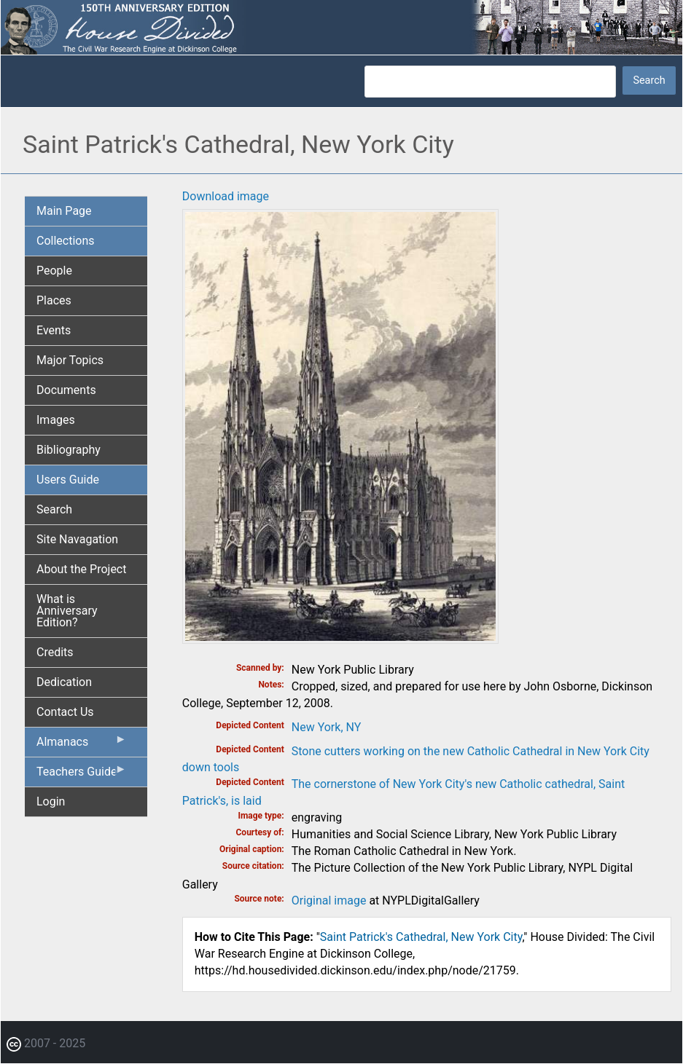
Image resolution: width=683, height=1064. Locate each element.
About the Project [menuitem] (81, 569)
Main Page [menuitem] (64, 211)
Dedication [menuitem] (64, 682)
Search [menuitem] (54, 509)
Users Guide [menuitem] (67, 479)
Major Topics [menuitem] (70, 360)
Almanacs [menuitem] (81, 745)
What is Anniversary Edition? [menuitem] (67, 610)
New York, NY (327, 727)
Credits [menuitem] (55, 652)
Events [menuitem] (53, 330)
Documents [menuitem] (66, 390)
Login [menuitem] (50, 801)
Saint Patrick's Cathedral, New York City (421, 937)
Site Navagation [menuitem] (77, 539)
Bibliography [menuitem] (68, 450)
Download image (225, 196)
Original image (329, 900)
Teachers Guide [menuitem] (81, 775)
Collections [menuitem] (65, 241)
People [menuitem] (54, 270)
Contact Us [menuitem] (65, 712)
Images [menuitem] (55, 420)
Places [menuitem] (53, 300)
